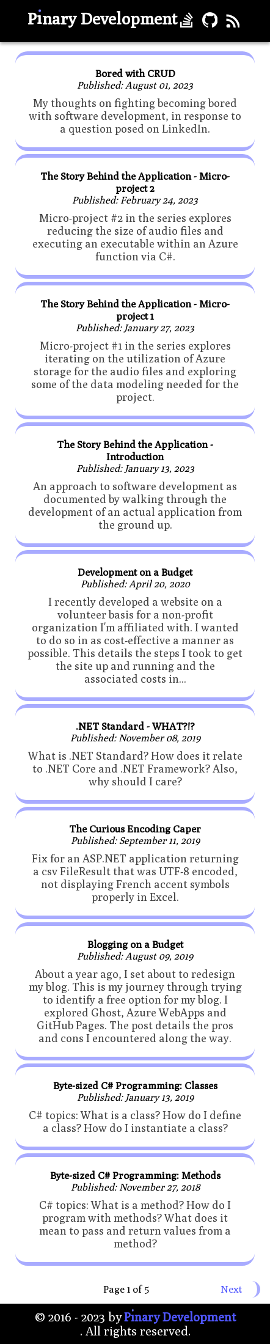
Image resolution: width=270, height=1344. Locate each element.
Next (231, 1289)
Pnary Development (102, 18)
